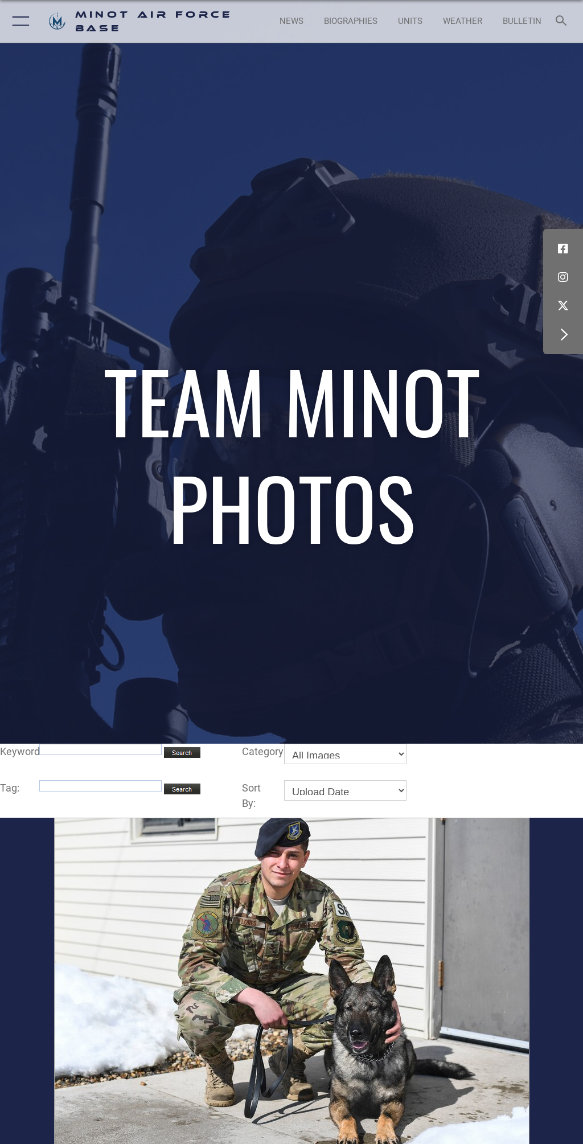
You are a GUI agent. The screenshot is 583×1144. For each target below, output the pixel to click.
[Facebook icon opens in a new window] (563, 249)
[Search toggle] (563, 21)
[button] (18, 21)
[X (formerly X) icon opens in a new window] (563, 306)
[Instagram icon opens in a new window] (563, 277)
